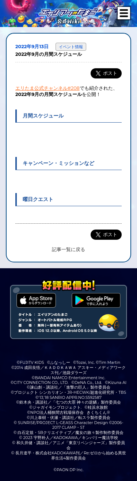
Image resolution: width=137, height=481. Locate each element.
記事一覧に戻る (68, 249)
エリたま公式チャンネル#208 (47, 88)
